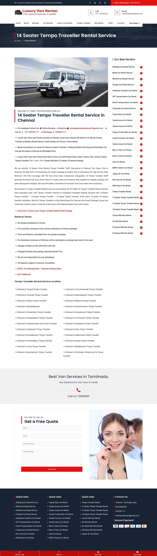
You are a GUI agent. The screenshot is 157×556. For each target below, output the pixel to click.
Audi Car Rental (119, 162)
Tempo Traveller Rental (122, 192)
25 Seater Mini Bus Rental (123, 233)
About (26, 23)
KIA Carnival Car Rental (122, 180)
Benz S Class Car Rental (122, 150)
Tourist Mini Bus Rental (122, 215)
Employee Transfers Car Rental (125, 91)
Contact (120, 23)
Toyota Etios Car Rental (122, 114)
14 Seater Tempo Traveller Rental (126, 203)
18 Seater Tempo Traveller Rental (126, 209)
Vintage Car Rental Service (123, 85)
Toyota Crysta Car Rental (122, 126)
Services (35, 23)
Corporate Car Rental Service (124, 108)
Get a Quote (134, 23)
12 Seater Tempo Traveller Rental (126, 197)
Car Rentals (48, 23)
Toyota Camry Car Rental (122, 144)
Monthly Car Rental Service (123, 79)
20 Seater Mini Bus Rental (123, 227)
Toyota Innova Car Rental (123, 120)
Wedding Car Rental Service (124, 67)
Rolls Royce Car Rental (122, 186)
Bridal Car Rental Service (122, 73)
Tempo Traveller (83, 23)
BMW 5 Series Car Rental (123, 168)
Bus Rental (99, 23)
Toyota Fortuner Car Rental (123, 138)
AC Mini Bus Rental (120, 221)
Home (18, 23)
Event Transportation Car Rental (125, 102)
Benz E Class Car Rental (122, 156)
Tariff (110, 23)
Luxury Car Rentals (64, 23)
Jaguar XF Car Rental (121, 174)
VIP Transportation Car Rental (124, 96)
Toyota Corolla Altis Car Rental (125, 132)
